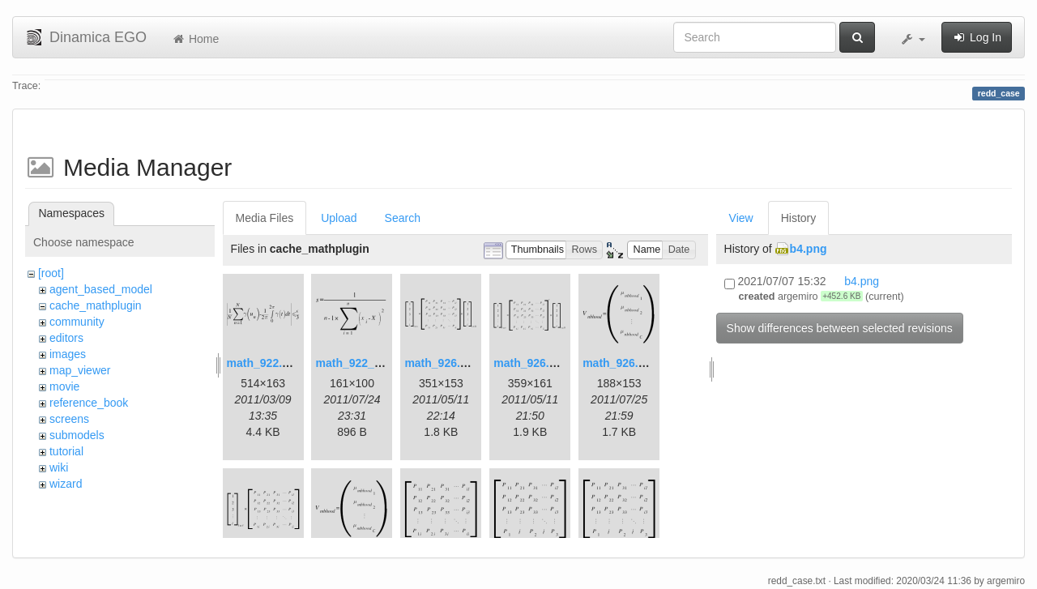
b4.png (808, 248)
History (799, 217)
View (741, 217)
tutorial (66, 451)
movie (64, 386)
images (67, 354)
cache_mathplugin (95, 305)
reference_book (88, 402)
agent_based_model (100, 289)
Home (195, 38)
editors (66, 337)
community (77, 321)
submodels (77, 435)
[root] (51, 273)
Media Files (265, 217)
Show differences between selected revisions (840, 328)
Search (402, 217)
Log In (976, 37)
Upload (338, 217)
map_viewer (79, 370)
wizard (65, 483)
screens (69, 418)
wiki (58, 467)
